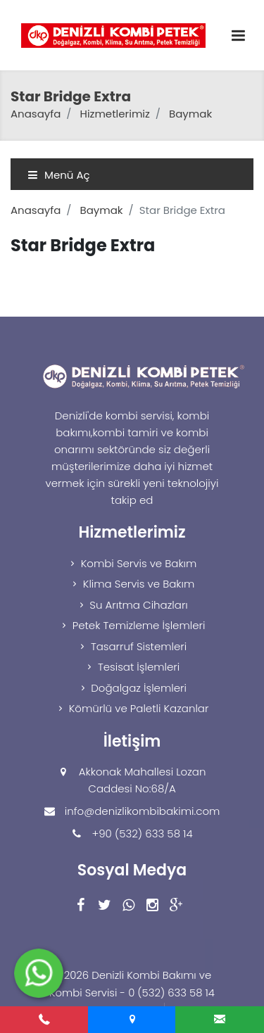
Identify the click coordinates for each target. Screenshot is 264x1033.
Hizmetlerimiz (115, 113)
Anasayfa (36, 113)
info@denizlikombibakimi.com (142, 811)
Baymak (190, 113)
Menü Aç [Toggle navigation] (58, 174)
